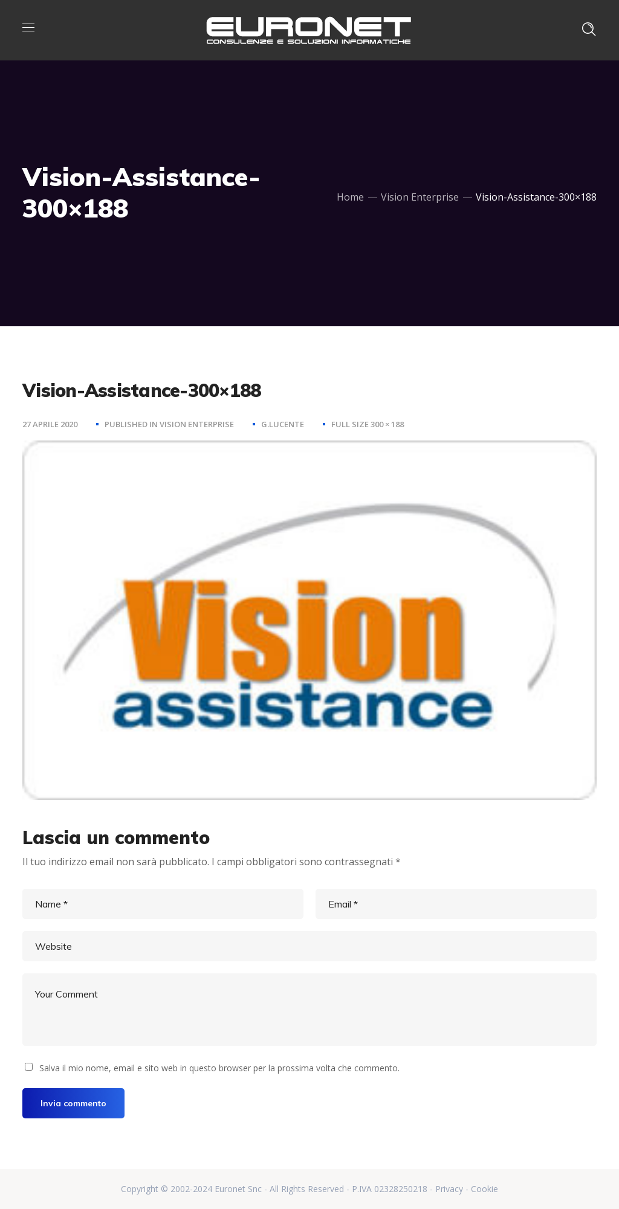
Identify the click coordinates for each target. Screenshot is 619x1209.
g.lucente (282, 424)
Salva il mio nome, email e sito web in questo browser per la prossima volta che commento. (219, 1068)
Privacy (449, 1188)
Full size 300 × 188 (367, 424)
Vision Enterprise (420, 197)
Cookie (484, 1188)
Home (350, 197)
